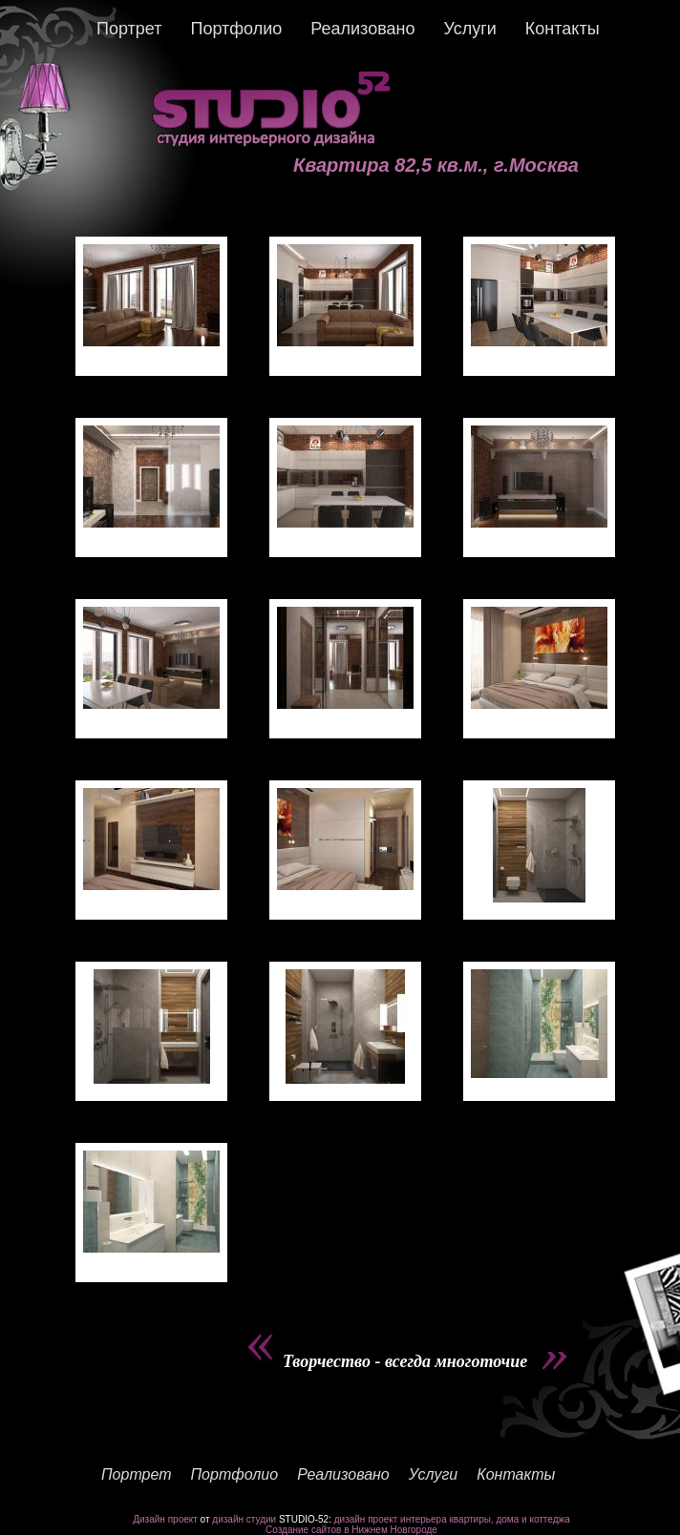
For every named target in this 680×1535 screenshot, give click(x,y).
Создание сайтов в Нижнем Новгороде (351, 1530)
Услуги (469, 28)
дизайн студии (244, 1519)
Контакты (562, 28)
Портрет (128, 28)
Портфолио (236, 28)
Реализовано (362, 28)
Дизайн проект (165, 1519)
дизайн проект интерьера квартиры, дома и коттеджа (452, 1519)
